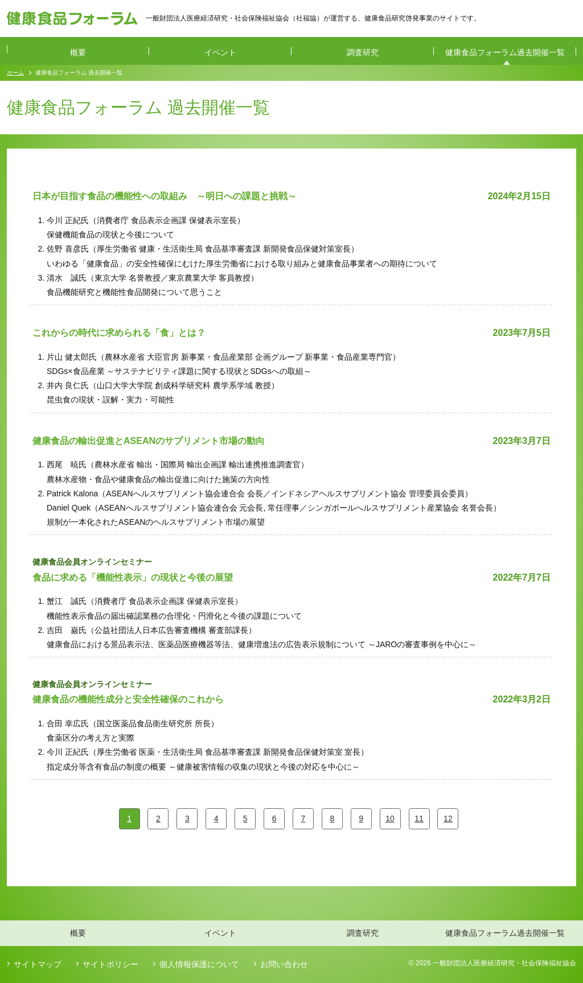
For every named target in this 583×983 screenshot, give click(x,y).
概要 (78, 52)
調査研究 (363, 52)
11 (419, 818)
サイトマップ (37, 964)
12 (448, 818)
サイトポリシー (110, 964)
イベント (220, 52)
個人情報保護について (199, 964)
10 (390, 818)
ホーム (15, 72)
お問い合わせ (284, 964)
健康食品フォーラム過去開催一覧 (505, 52)
